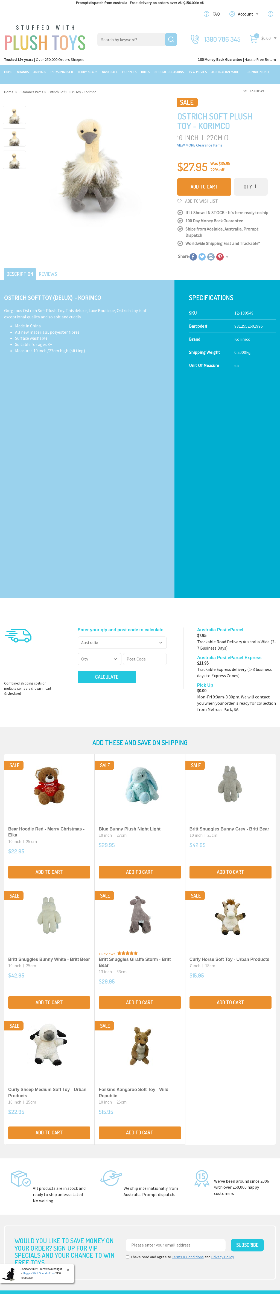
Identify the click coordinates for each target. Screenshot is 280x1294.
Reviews (52, 268)
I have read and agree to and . (180, 1043)
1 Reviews (107, 740)
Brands (23, 72)
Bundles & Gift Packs (23, 1169)
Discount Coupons (161, 1218)
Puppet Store (86, 1194)
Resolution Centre (231, 1227)
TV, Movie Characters (93, 1212)
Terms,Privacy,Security (165, 1187)
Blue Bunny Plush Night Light (130, 616)
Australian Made (225, 72)
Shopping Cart (227, 1189)
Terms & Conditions (188, 1043)
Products (83, 1159)
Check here (154, 1122)
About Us (152, 1169)
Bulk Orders (155, 1200)
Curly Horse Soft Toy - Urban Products (229, 746)
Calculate (97, 464)
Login (219, 1196)
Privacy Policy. (110, 1287)
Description (21, 268)
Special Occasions (169, 72)
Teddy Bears (87, 72)
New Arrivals (15, 1194)
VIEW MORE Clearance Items (200, 140)
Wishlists (222, 1220)
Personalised (62, 72)
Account (248, 14)
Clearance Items (19, 1187)
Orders (220, 1208)
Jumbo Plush (258, 72)
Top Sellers (14, 1200)
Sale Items (14, 1181)
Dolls (145, 72)
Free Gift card (156, 1212)
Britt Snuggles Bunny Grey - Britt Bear (229, 616)
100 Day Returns (159, 1175)
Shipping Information (164, 1181)
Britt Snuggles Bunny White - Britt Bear (49, 746)
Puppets (129, 72)
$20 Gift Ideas (16, 1175)
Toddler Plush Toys (92, 1187)
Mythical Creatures (91, 1225)
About (150, 1159)
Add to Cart (204, 181)
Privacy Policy (222, 1043)
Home (8, 72)
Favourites (224, 1214)
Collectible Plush (90, 1218)
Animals (39, 72)
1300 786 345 (223, 39)
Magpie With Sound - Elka (39, 1273)
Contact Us (225, 1168)
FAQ (216, 14)
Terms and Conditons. (83, 1287)
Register (222, 1202)
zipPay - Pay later (160, 1206)
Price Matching (158, 1194)
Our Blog (222, 1159)
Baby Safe (110, 72)
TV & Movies (197, 72)
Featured (13, 1159)
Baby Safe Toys (88, 1181)
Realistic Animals (90, 1169)
